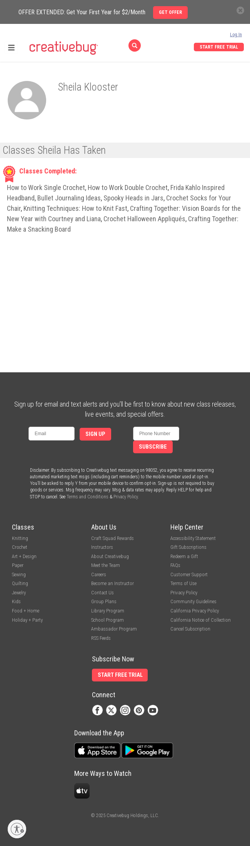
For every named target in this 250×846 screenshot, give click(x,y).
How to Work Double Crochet (128, 187)
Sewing (19, 574)
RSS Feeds (101, 638)
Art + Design (24, 556)
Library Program (107, 611)
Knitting (20, 538)
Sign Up (95, 434)
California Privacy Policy (194, 611)
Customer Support (189, 574)
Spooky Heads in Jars (133, 198)
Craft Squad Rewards (112, 538)
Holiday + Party (27, 620)
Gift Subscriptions (188, 547)
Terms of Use (183, 583)
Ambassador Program (114, 629)
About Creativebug (110, 556)
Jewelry (19, 592)
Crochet (19, 547)
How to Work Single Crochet (46, 187)
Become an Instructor (112, 583)
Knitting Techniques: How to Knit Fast (75, 208)
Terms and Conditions (87, 497)
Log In (236, 34)
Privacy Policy (125, 497)
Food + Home (25, 611)
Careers (98, 574)
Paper (17, 565)
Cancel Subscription (190, 629)
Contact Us (102, 592)
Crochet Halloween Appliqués (144, 219)
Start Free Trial (219, 47)
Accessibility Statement (193, 538)
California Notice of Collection (200, 620)
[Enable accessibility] (17, 829)
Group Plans (104, 601)
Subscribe (153, 447)
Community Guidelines (193, 601)
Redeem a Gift (184, 556)
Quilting (20, 583)
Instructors (102, 547)
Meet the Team (105, 565)
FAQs (175, 565)
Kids (16, 601)
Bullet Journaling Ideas (69, 198)
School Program (107, 620)
